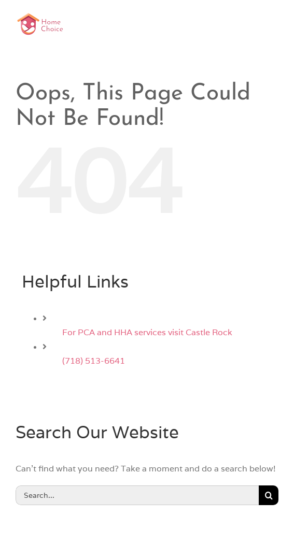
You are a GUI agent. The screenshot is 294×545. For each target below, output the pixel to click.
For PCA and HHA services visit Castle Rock (147, 332)
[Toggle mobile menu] (273, 23)
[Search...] (137, 495)
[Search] (268, 495)
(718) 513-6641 (93, 360)
